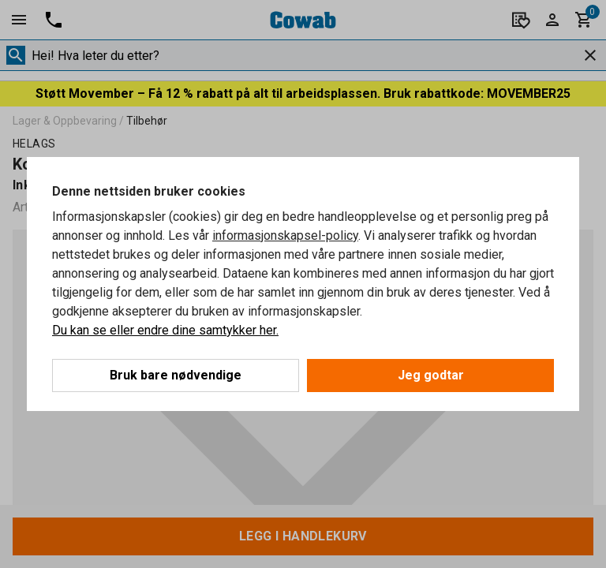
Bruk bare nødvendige (175, 375)
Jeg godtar (431, 375)
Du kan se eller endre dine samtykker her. (165, 330)
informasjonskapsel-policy (285, 235)
